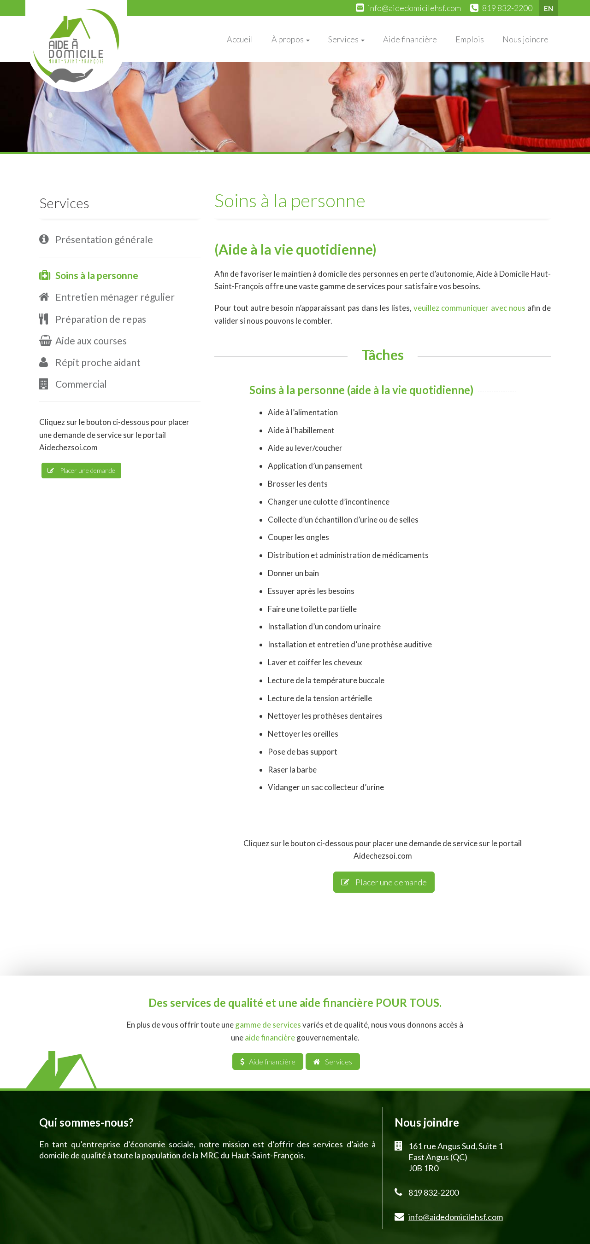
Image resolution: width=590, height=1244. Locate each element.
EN (548, 8)
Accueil (240, 39)
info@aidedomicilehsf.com (414, 8)
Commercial (81, 383)
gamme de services (268, 1024)
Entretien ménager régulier (115, 296)
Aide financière (410, 39)
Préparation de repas (100, 319)
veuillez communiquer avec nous (469, 308)
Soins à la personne (96, 275)
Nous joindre (525, 39)
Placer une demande (384, 882)
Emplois (469, 39)
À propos (290, 39)
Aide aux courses (91, 340)
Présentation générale (104, 239)
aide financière (270, 1037)
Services (346, 39)
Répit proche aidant (98, 362)
